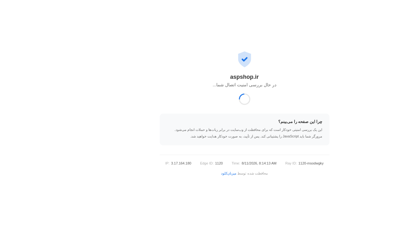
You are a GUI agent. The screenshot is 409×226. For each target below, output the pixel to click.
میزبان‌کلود (188, 173)
